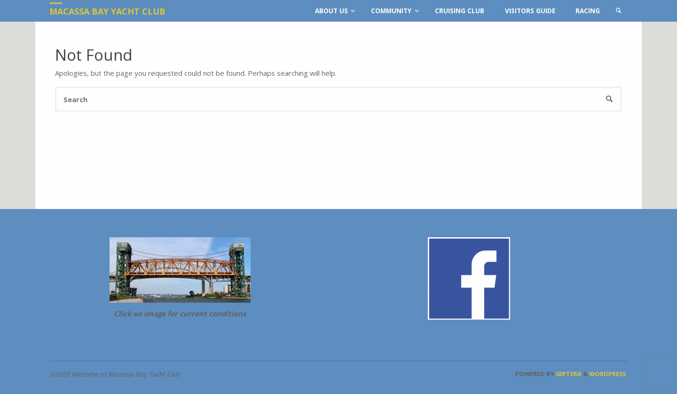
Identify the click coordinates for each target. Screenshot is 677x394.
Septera (568, 374)
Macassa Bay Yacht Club (107, 11)
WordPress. (608, 374)
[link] (619, 11)
